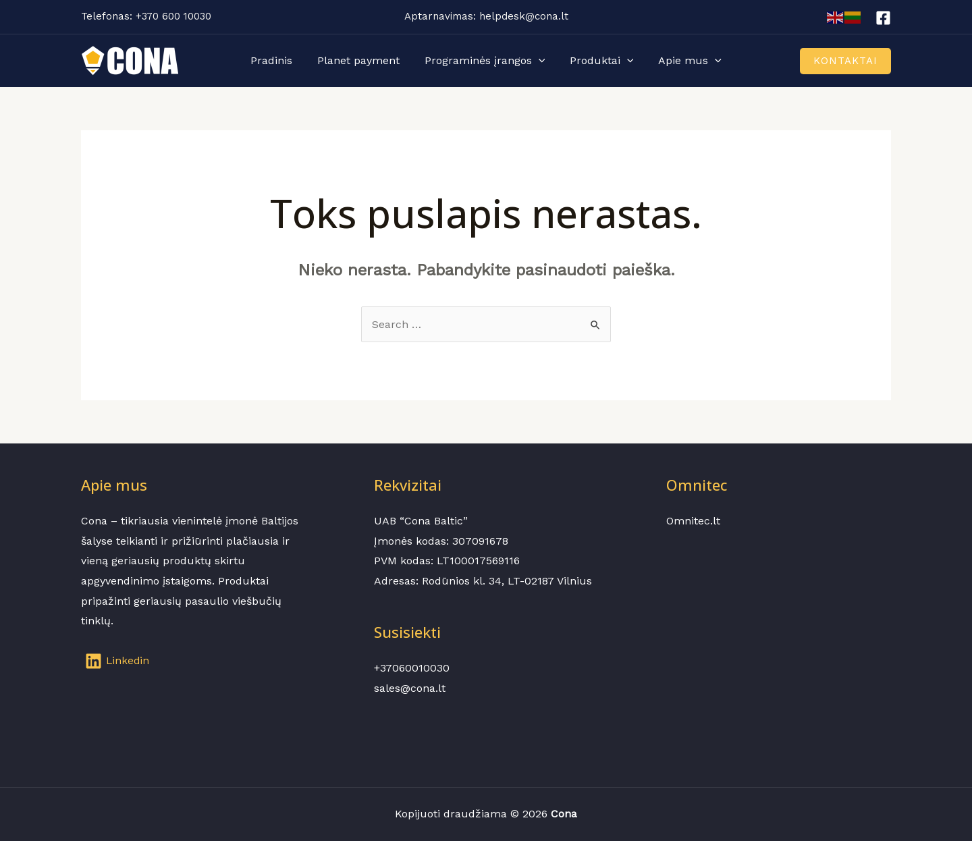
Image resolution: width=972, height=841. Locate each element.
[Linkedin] (118, 661)
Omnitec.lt (693, 520)
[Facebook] (883, 18)
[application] (538, 60)
